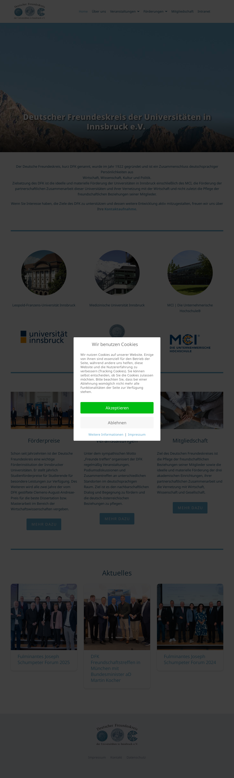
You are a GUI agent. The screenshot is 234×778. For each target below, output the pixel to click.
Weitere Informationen (105, 434)
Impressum (137, 434)
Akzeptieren (117, 408)
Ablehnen (117, 422)
